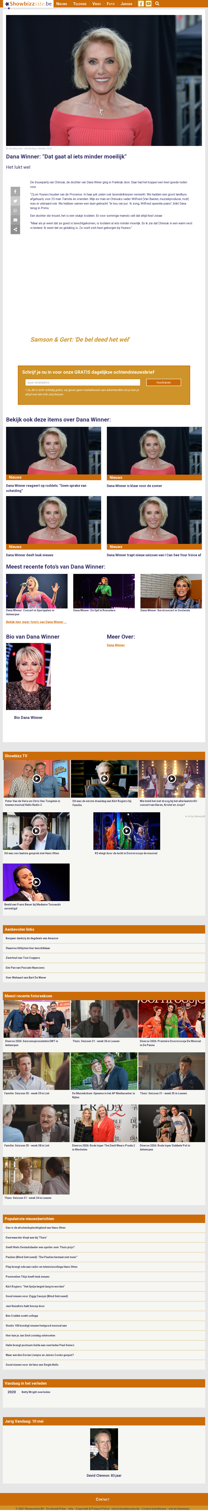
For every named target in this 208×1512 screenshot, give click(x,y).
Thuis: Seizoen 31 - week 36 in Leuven (96, 1041)
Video (96, 4)
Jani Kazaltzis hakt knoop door (25, 1306)
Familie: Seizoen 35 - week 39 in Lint (26, 1093)
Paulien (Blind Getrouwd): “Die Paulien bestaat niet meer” (41, 1257)
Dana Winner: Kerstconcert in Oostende (165, 610)
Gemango (183, 1508)
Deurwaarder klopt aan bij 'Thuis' (26, 1237)
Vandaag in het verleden (26, 1383)
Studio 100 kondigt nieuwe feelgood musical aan (36, 1325)
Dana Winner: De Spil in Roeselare (94, 610)
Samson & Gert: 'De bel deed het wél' (79, 339)
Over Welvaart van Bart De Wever (26, 977)
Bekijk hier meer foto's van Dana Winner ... (36, 622)
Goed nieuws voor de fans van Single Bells (32, 1364)
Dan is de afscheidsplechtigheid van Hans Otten (35, 1227)
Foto (111, 4)
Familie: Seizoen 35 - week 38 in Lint (26, 1145)
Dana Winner (116, 645)
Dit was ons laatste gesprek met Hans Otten (31, 853)
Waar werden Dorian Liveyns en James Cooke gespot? (40, 1355)
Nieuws (61, 4)
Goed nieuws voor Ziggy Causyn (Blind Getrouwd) (37, 1296)
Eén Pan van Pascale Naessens (25, 967)
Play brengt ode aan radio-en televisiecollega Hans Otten (41, 1266)
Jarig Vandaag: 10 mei (24, 1421)
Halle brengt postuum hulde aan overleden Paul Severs (40, 1345)
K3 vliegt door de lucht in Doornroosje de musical (126, 853)
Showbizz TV (16, 756)
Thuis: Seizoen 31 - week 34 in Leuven (27, 1197)
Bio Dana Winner (28, 717)
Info (71, 1508)
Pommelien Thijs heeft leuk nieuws (28, 1276)
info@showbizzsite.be (125, 1508)
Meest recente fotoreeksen (28, 996)
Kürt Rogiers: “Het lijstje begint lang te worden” (35, 1286)
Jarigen (126, 4)
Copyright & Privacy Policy (92, 1508)
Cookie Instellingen (154, 1508)
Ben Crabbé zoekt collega (22, 1315)
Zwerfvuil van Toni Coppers (23, 957)
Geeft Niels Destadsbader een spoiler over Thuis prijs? (40, 1247)
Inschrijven (164, 382)
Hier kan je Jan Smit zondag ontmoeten (30, 1335)
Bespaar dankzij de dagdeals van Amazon (32, 938)
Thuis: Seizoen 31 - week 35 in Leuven (163, 1093)
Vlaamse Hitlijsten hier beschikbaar (28, 948)
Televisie (80, 4)
